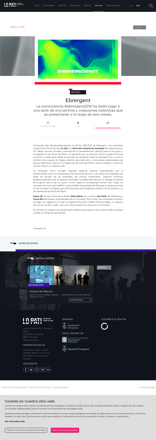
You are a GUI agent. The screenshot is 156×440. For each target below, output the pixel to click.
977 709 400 (30, 337)
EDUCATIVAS (75, 5)
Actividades (48, 5)
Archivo (99, 5)
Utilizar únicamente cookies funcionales (26, 430)
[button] (151, 6)
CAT (131, 6)
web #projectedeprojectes (108, 128)
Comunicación (113, 5)
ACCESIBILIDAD (60, 387)
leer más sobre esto (15, 421)
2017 (22, 27)
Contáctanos (80, 300)
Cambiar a (139, 27)
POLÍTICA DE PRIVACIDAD (14, 387)
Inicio (36, 5)
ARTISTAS (62, 5)
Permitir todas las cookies (65, 430)
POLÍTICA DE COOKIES (40, 387)
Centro (87, 5)
